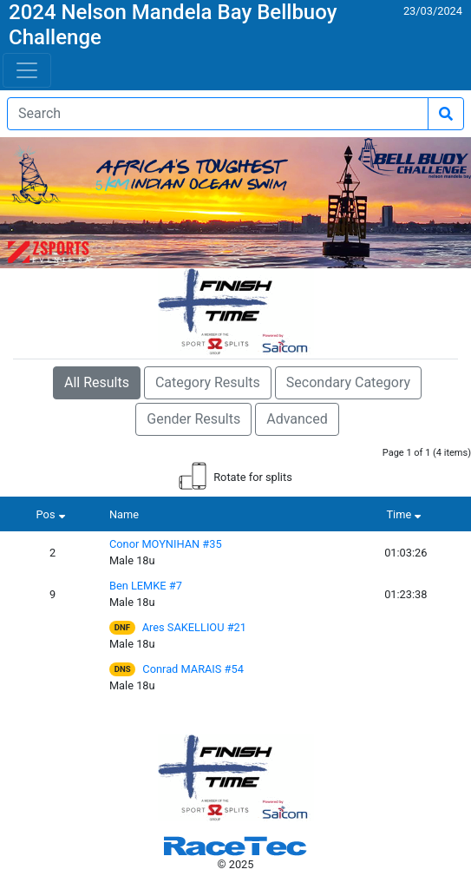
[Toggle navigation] (27, 70)
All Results (96, 382)
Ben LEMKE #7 (145, 585)
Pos (52, 514)
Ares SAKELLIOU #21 (194, 627)
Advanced (297, 419)
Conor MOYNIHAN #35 (165, 543)
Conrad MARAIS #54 (193, 668)
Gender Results (193, 419)
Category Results (207, 382)
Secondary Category (348, 382)
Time (405, 514)
